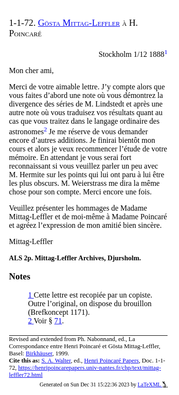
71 (58, 321)
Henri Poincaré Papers (111, 360)
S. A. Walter (56, 360)
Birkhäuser (39, 353)
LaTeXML (152, 384)
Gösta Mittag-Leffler (79, 23)
